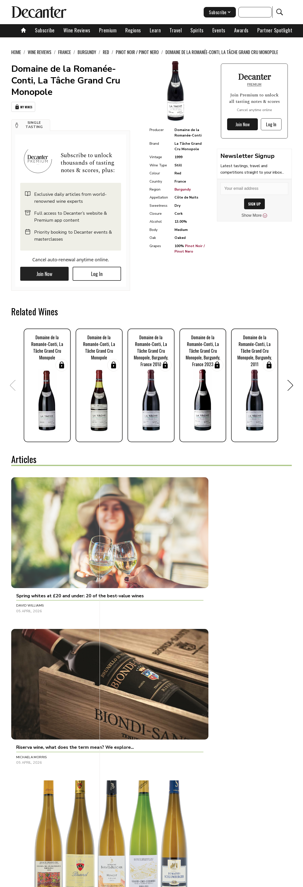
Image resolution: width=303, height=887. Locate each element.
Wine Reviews (76, 30)
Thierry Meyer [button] (213, 547)
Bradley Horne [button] (215, 658)
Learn (155, 30)
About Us (64, 881)
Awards (241, 30)
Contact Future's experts (97, 881)
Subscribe (45, 30)
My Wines (23, 106)
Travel (175, 30)
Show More (254, 215)
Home (16, 52)
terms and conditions (200, 881)
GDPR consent (234, 881)
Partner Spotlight (275, 30)
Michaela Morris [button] (124, 547)
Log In (97, 272)
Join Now (44, 272)
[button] (30, 123)
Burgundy (182, 189)
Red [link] (106, 52)
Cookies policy (136, 881)
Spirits (197, 30)
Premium (108, 30)
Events (218, 30)
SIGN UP (254, 203)
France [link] (64, 52)
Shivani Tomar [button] (121, 658)
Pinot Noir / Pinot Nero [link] (137, 52)
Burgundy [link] (87, 52)
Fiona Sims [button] (25, 757)
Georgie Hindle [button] (29, 658)
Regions (133, 30)
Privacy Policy (165, 881)
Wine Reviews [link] (39, 52)
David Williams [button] (30, 547)
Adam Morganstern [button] (219, 757)
